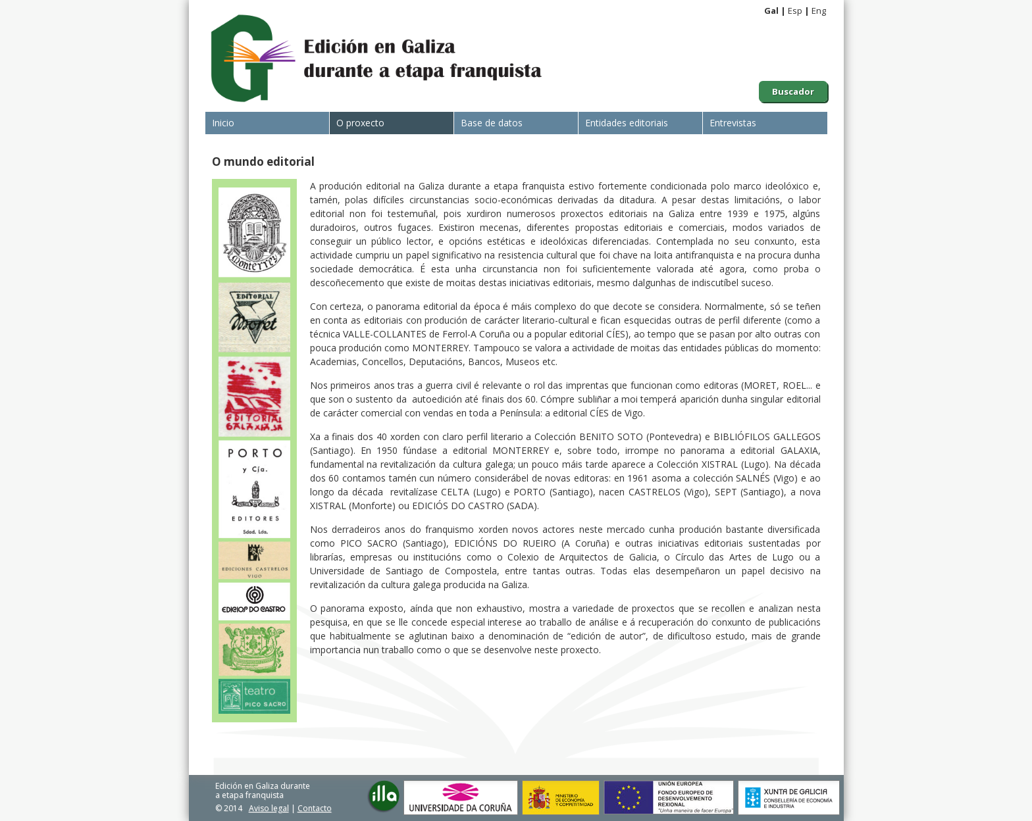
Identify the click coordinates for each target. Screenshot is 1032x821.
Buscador (793, 91)
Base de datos (492, 122)
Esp (795, 10)
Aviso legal (269, 808)
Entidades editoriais (626, 122)
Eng (819, 10)
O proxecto (360, 122)
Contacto (314, 808)
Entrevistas (733, 122)
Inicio (223, 122)
